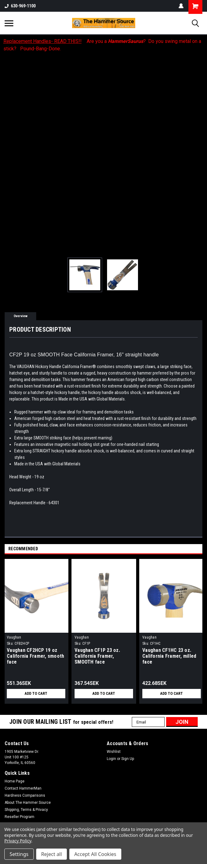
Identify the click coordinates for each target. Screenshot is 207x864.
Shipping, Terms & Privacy (26, 809)
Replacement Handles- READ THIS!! (42, 41)
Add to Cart (36, 693)
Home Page (14, 781)
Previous (190, 549)
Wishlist (114, 751)
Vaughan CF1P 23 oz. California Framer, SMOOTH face (97, 656)
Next (198, 549)
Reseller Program (19, 817)
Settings (19, 854)
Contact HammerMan (23, 788)
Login (111, 759)
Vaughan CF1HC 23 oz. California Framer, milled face (169, 656)
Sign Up (127, 759)
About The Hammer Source (28, 802)
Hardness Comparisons (25, 795)
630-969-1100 (20, 5)
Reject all (51, 854)
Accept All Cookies (95, 854)
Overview (21, 316)
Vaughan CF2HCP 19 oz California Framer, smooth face (35, 656)
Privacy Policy (17, 841)
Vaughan (14, 637)
